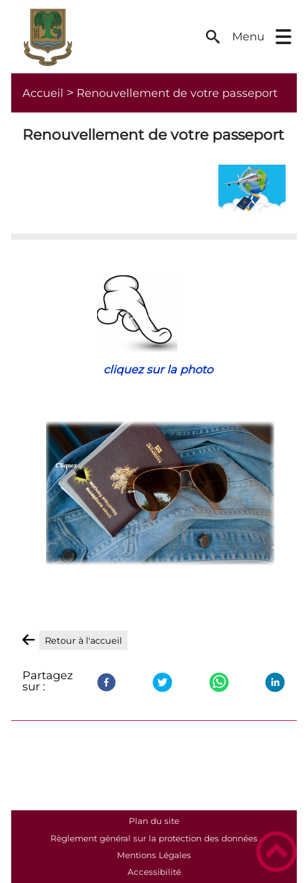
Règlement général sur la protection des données (154, 838)
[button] (283, 37)
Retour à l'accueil (83, 640)
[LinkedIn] (275, 682)
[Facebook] (106, 682)
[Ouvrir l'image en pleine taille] (252, 188)
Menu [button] (248, 36)
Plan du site (154, 821)
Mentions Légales (154, 855)
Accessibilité (154, 872)
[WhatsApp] (219, 682)
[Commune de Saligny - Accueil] (107, 37)
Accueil (42, 93)
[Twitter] (162, 682)
